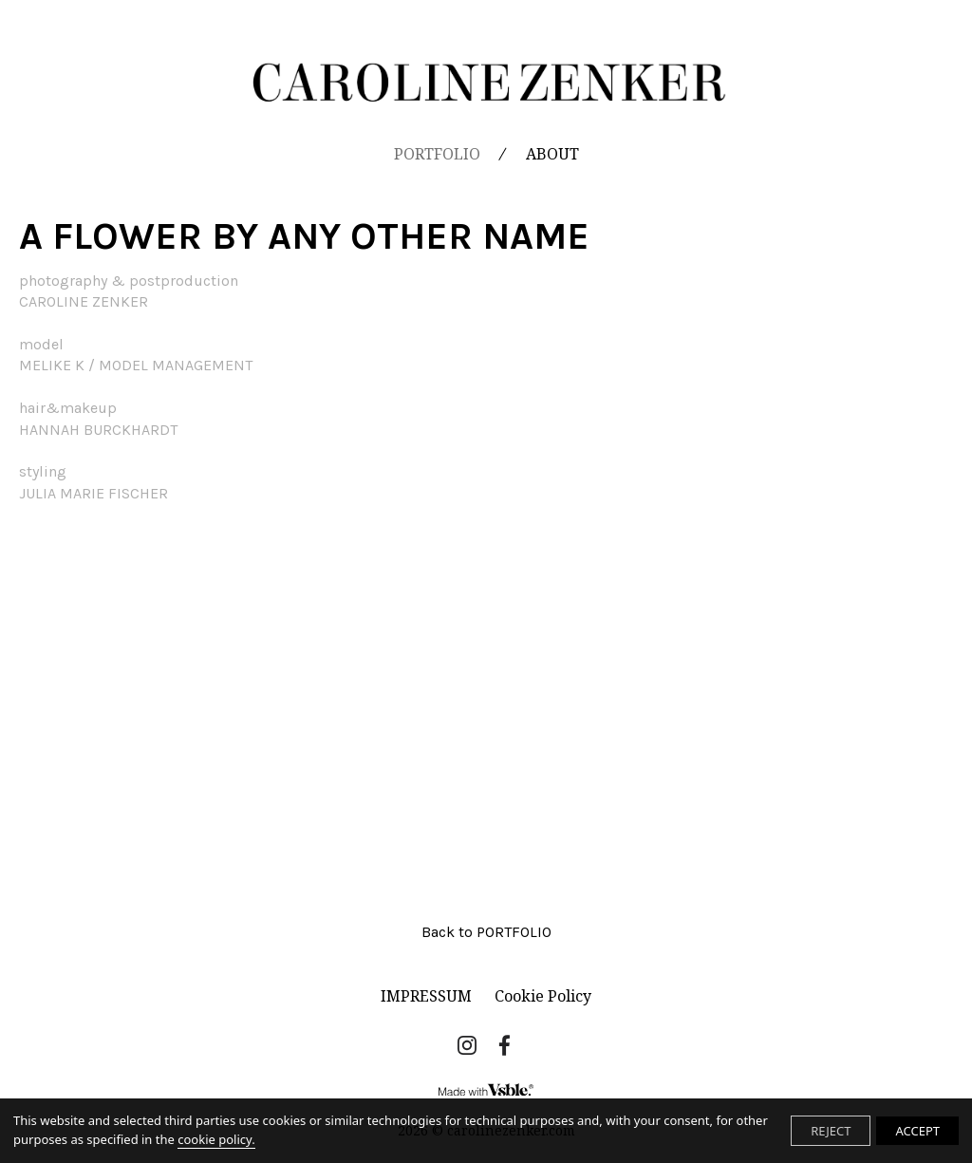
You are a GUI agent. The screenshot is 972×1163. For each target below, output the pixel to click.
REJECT (830, 1130)
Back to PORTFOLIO (486, 932)
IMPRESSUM (426, 995)
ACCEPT (917, 1130)
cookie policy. (216, 1139)
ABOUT (552, 154)
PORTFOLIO (437, 154)
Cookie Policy (543, 995)
